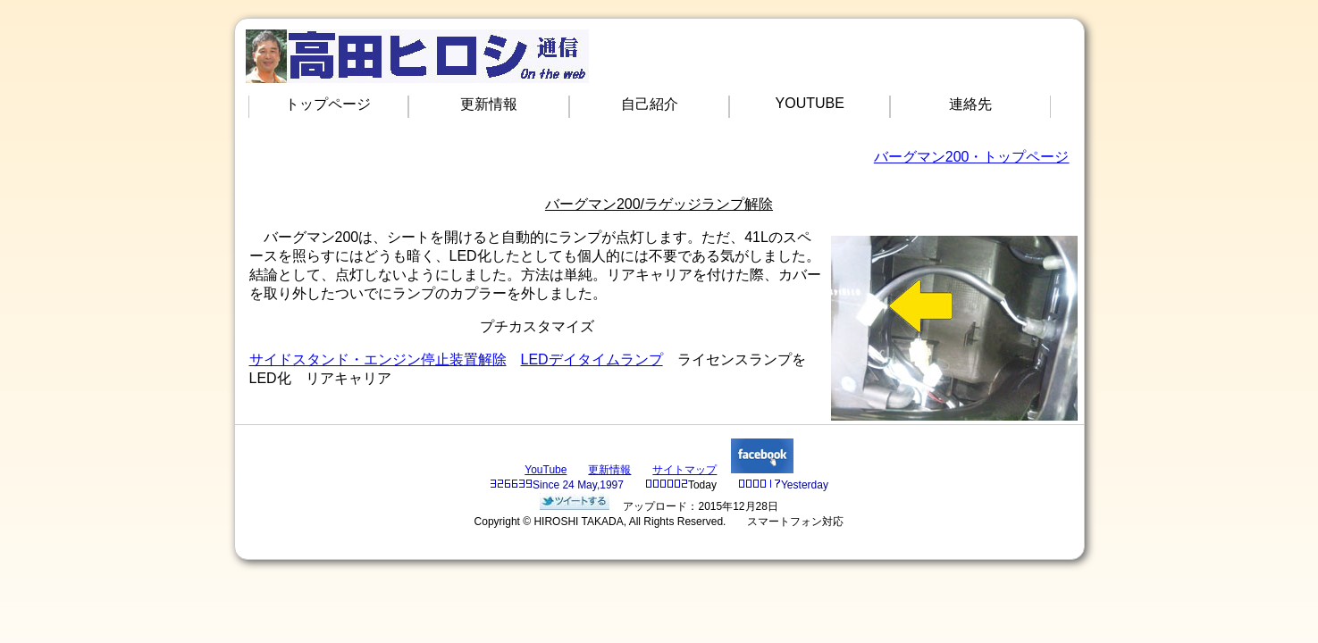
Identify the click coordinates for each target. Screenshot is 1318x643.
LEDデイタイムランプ (592, 359)
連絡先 (970, 104)
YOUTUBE (810, 103)
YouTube (546, 469)
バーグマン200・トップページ (972, 156)
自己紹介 (649, 104)
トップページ (328, 104)
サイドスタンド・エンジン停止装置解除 (378, 359)
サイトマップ (684, 469)
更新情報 (488, 104)
